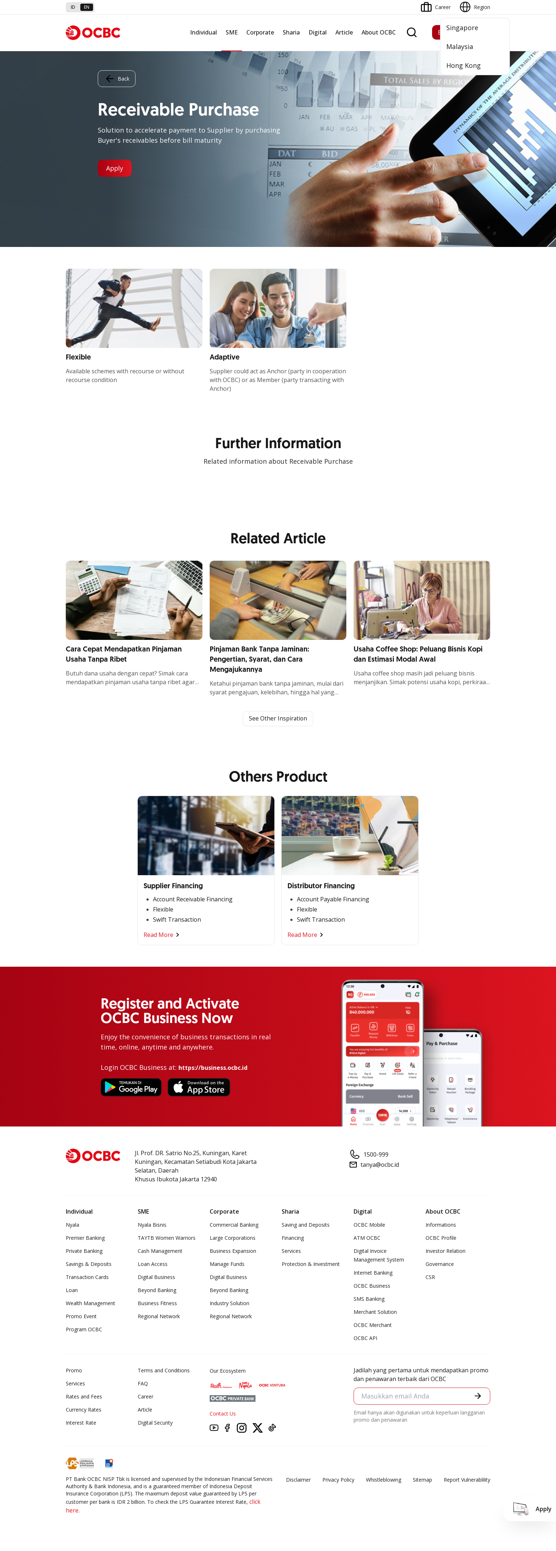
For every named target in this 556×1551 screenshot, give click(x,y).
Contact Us (223, 1413)
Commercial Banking (234, 1224)
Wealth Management (90, 1303)
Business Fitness (157, 1303)
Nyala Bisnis (152, 1224)
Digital (318, 32)
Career (145, 1396)
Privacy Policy (338, 1479)
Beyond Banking (157, 1290)
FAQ (143, 1383)
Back (116, 78)
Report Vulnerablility (467, 1479)
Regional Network (159, 1316)
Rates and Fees (84, 1396)
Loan (72, 1290)
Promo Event (81, 1316)
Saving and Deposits (306, 1224)
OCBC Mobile (369, 1224)
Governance (440, 1263)
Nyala (72, 1224)
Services (291, 1250)
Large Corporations (232, 1237)
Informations (441, 1224)
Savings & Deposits (89, 1263)
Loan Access (153, 1263)
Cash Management (160, 1250)
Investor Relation (446, 1250)
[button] (478, 1396)
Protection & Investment (311, 1263)
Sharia (291, 32)
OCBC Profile (441, 1237)
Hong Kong (463, 65)
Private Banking (84, 1250)
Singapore (462, 27)
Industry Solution (229, 1303)
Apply (115, 168)
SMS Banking (369, 1298)
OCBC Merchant (373, 1324)
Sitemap (422, 1479)
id (73, 7)
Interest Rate (81, 1422)
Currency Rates (83, 1409)
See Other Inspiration (278, 719)
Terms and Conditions (164, 1370)
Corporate (260, 32)
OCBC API (365, 1338)
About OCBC (379, 32)
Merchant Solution (375, 1311)
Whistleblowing (383, 1479)
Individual (203, 32)
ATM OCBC (367, 1237)
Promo (74, 1370)
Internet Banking (373, 1272)
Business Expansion (233, 1250)
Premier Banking (85, 1237)
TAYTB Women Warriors (167, 1237)
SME (232, 32)
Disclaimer (298, 1479)
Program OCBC (84, 1329)
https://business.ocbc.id (212, 1068)
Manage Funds (227, 1263)
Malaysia (459, 46)
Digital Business (156, 1277)
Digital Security (155, 1422)
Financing (293, 1237)
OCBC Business (372, 1285)
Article (344, 32)
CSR (430, 1277)
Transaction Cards (87, 1277)
